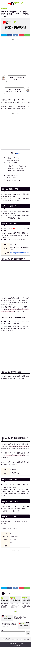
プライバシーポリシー (12, 643)
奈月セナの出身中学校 (13, 160)
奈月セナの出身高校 (12, 162)
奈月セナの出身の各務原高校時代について (18, 171)
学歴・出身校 (4, 8)
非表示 (17, 153)
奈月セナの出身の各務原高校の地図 (17, 166)
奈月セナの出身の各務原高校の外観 (17, 165)
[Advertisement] (15, 56)
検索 (2, 630)
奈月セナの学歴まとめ (13, 178)
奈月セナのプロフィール (13, 180)
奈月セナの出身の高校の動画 (16, 168)
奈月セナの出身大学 (12, 175)
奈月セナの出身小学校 (13, 158)
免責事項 (21, 643)
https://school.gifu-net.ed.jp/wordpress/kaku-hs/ (19, 253)
